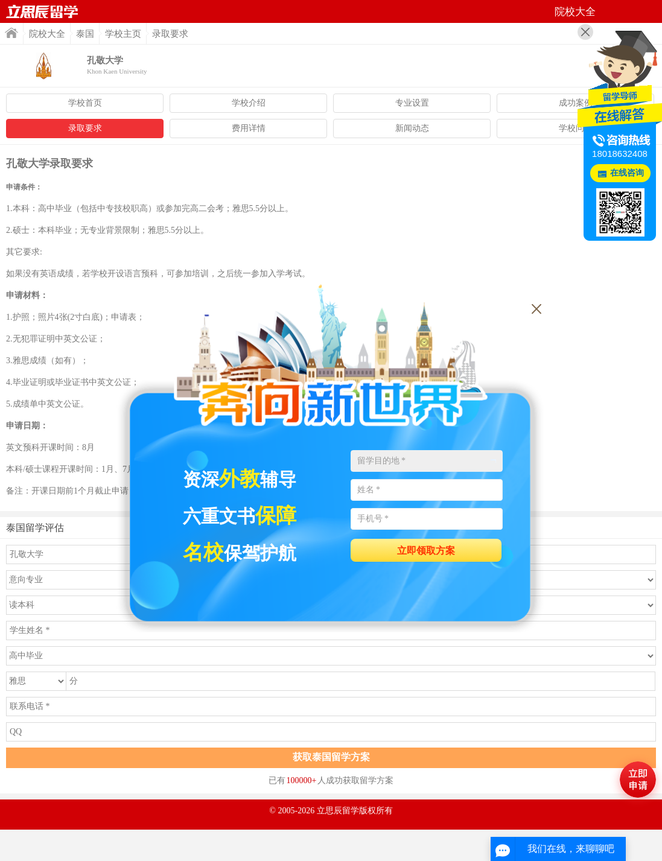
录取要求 (85, 128)
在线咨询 (627, 172)
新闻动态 (412, 128)
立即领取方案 (426, 550)
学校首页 (85, 102)
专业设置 (412, 102)
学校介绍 (249, 102)
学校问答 (576, 128)
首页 (42, 11)
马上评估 (638, 779)
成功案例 (576, 102)
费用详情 (249, 128)
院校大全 (47, 34)
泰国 (85, 34)
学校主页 (123, 34)
